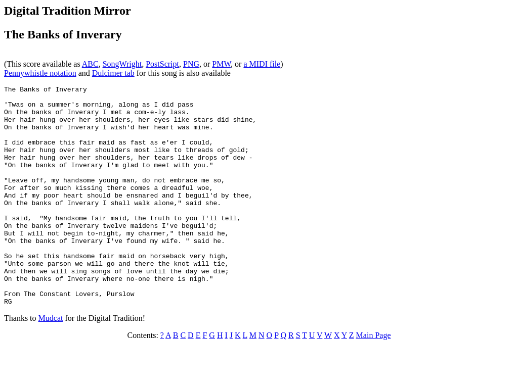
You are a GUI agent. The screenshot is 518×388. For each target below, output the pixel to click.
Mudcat (50, 362)
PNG (191, 64)
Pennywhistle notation (40, 73)
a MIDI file (261, 64)
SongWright (122, 64)
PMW (221, 64)
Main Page (373, 379)
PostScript (162, 64)
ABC (90, 64)
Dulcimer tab (113, 73)
